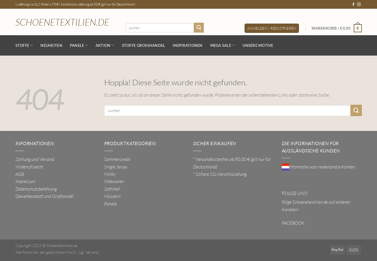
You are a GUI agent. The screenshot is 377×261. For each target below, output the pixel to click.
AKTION (104, 45)
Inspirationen (187, 45)
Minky (110, 174)
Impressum (25, 181)
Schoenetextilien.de (62, 22)
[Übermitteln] (199, 27)
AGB (19, 174)
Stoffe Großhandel (143, 45)
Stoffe (24, 45)
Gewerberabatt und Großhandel (44, 196)
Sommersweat (117, 159)
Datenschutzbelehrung (36, 189)
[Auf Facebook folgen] (353, 5)
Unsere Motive (258, 45)
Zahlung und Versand (34, 159)
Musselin (112, 196)
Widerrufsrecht (29, 167)
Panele (79, 45)
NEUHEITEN (51, 45)
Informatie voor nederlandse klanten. (319, 167)
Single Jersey (116, 167)
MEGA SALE (222, 45)
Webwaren (114, 181)
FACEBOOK (293, 223)
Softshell (112, 189)
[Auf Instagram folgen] (359, 5)
